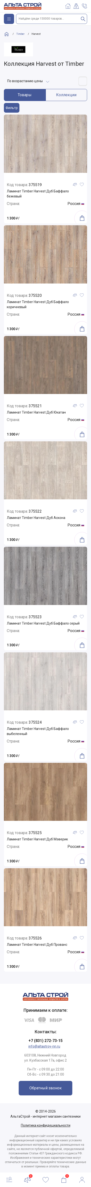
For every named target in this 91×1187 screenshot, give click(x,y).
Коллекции (66, 95)
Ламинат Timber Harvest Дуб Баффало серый (43, 623)
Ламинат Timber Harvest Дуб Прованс (37, 945)
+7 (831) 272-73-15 (45, 1040)
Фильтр (12, 108)
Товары (25, 95)
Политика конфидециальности (45, 1125)
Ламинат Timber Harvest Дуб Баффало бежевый (38, 193)
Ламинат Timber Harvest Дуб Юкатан (36, 412)
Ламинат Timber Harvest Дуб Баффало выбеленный (38, 731)
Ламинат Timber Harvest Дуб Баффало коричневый (38, 304)
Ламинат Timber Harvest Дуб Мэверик (37, 839)
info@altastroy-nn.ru (44, 1046)
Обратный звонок (45, 1088)
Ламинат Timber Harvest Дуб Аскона (36, 518)
